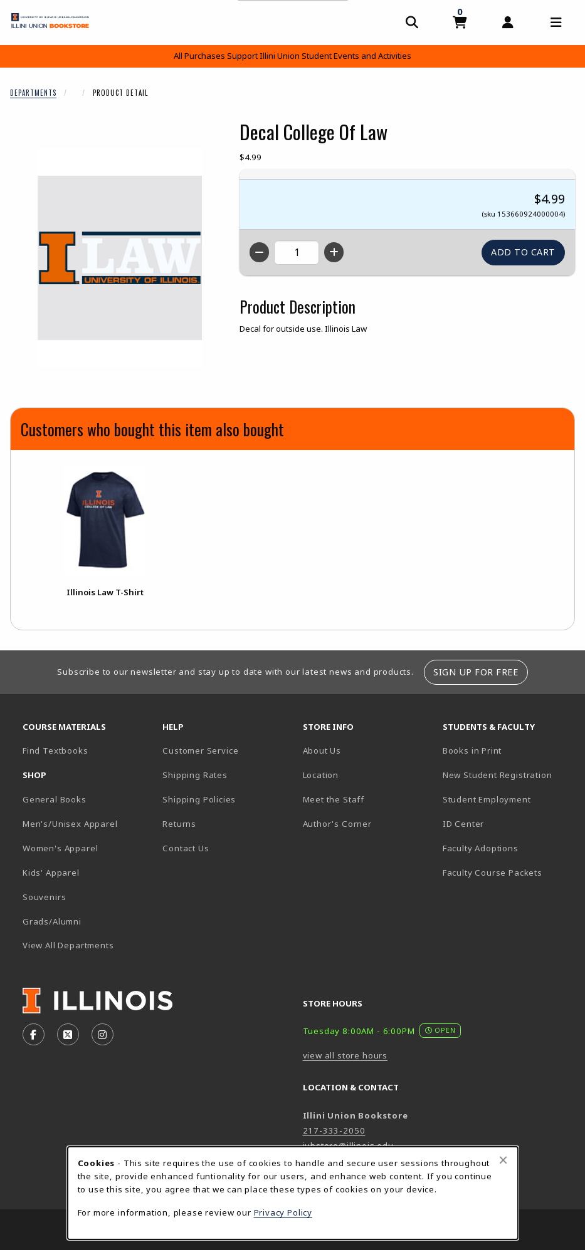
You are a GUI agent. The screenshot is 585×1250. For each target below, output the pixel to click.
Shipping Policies (199, 799)
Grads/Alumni (52, 921)
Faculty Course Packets (492, 872)
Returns (179, 823)
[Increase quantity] (334, 252)
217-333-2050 (334, 1130)
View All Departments (68, 945)
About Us (322, 750)
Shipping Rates (195, 775)
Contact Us (185, 848)
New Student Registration (497, 775)
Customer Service (200, 750)
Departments (33, 93)
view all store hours (345, 1055)
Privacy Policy (283, 1212)
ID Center (507, 823)
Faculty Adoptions (481, 848)
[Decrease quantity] (259, 252)
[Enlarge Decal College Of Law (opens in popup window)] (119, 257)
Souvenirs (44, 897)
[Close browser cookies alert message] (503, 1160)
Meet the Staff (334, 799)
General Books (55, 799)
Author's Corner (337, 823)
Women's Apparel (60, 848)
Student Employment (507, 799)
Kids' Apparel (51, 872)
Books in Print (507, 750)
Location (321, 775)
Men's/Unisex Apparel (70, 823)
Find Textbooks (55, 750)
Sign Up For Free (475, 672)
